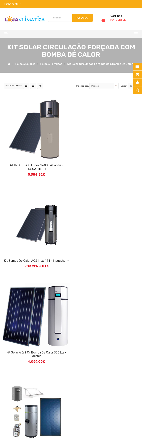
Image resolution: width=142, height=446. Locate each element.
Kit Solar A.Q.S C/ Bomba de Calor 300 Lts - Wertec (106, 258)
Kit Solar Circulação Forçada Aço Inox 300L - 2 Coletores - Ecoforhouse (106, 354)
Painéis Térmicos (51, 64)
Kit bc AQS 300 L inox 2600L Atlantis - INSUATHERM (36, 167)
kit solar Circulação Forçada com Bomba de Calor (100, 64)
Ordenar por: (82, 86)
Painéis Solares (25, 64)
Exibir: (124, 86)
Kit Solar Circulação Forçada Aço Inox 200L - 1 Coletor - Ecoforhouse (36, 354)
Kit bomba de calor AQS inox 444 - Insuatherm (105, 165)
